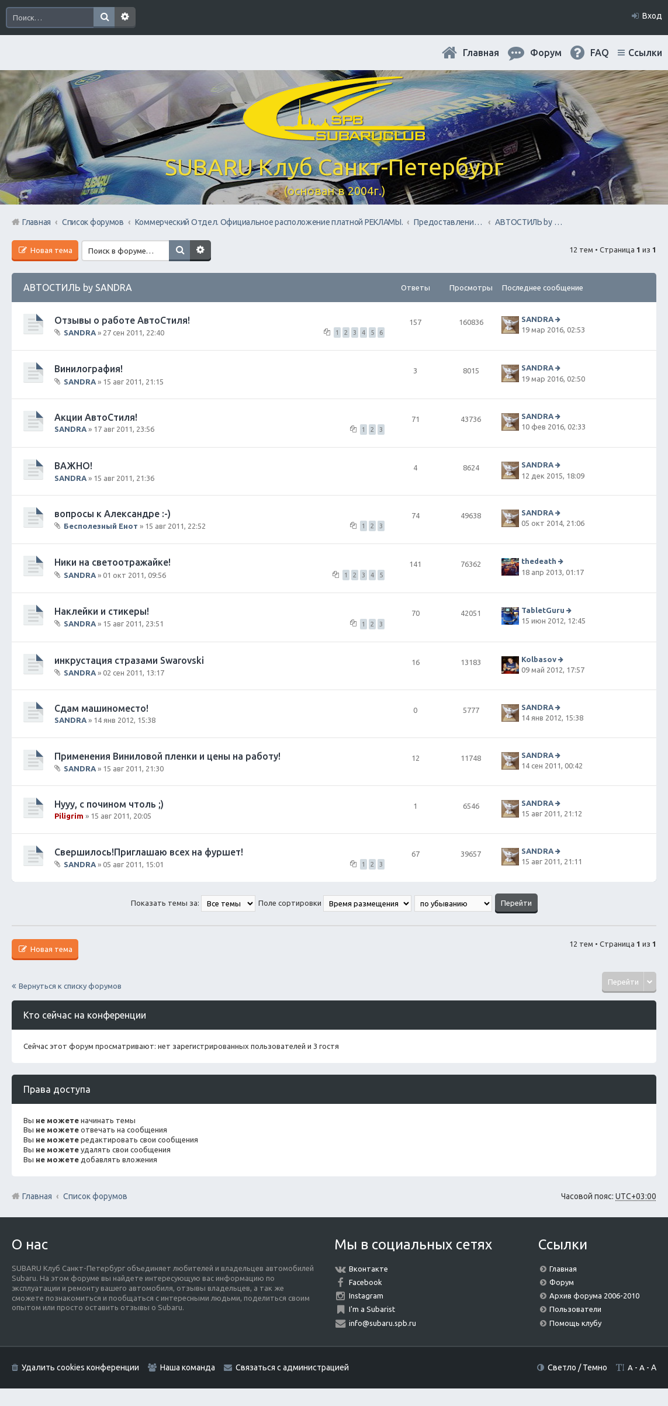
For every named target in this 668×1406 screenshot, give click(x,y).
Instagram (366, 1295)
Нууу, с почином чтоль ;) (109, 804)
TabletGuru (543, 610)
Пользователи (575, 1309)
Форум (561, 1282)
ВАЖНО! (73, 465)
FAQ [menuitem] (599, 52)
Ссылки (645, 52)
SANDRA (80, 332)
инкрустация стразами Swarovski (129, 660)
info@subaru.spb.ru (382, 1323)
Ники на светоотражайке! (112, 562)
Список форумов (95, 1196)
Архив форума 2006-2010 (594, 1295)
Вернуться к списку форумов (70, 986)
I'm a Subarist (372, 1309)
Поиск (104, 17)
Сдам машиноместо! (101, 708)
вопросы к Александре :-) (112, 513)
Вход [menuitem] (652, 15)
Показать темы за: (193, 903)
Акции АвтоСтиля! (95, 417)
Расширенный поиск (125, 17)
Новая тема (50, 250)
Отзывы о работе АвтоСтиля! (122, 320)
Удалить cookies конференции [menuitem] (80, 1367)
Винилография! (88, 368)
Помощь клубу (575, 1323)
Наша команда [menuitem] (187, 1367)
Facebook (365, 1282)
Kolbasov (538, 659)
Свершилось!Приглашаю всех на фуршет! (148, 852)
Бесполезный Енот (101, 526)
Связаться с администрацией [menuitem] (292, 1367)
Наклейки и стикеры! (101, 611)
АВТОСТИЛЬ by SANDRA (77, 287)
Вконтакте (368, 1269)
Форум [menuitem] (546, 52)
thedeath (538, 561)
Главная (481, 52)
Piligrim (69, 816)
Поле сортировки (334, 903)
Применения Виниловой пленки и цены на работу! (167, 756)
